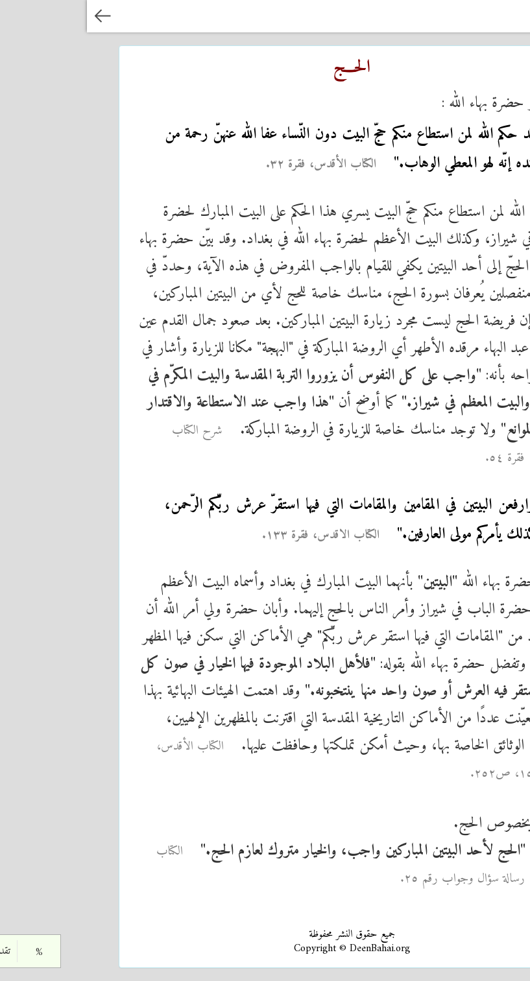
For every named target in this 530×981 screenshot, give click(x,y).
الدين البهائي (467, 16)
